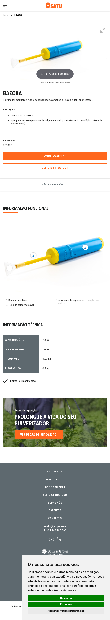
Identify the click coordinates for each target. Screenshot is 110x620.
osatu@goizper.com (55, 526)
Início (6, 15)
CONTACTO (55, 518)
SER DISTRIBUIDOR (55, 495)
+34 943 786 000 (56, 530)
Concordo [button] (66, 598)
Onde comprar (55, 155)
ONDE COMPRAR (55, 487)
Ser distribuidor (55, 167)
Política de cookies (20, 606)
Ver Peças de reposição (38, 434)
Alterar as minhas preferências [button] (65, 610)
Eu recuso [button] (66, 604)
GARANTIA (55, 510)
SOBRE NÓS (55, 502)
